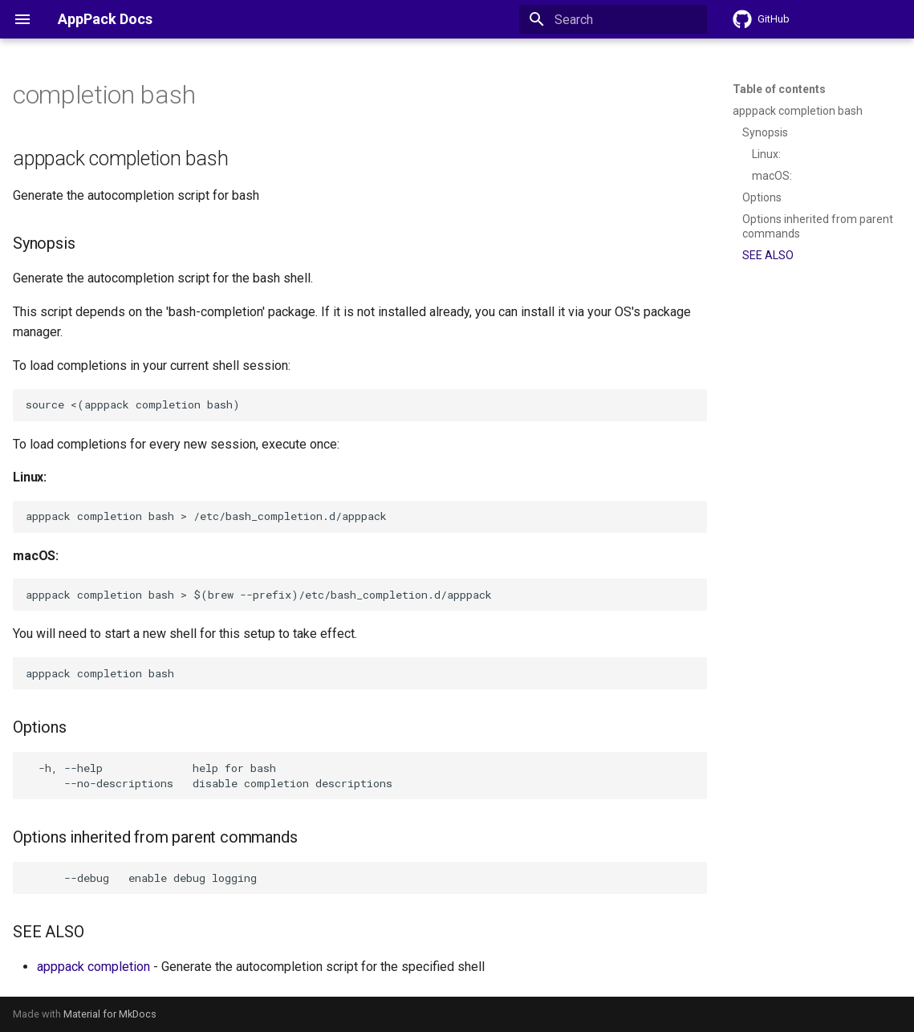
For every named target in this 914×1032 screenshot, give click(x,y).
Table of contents (779, 89)
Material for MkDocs (109, 1014)
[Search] (613, 19)
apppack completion (93, 966)
